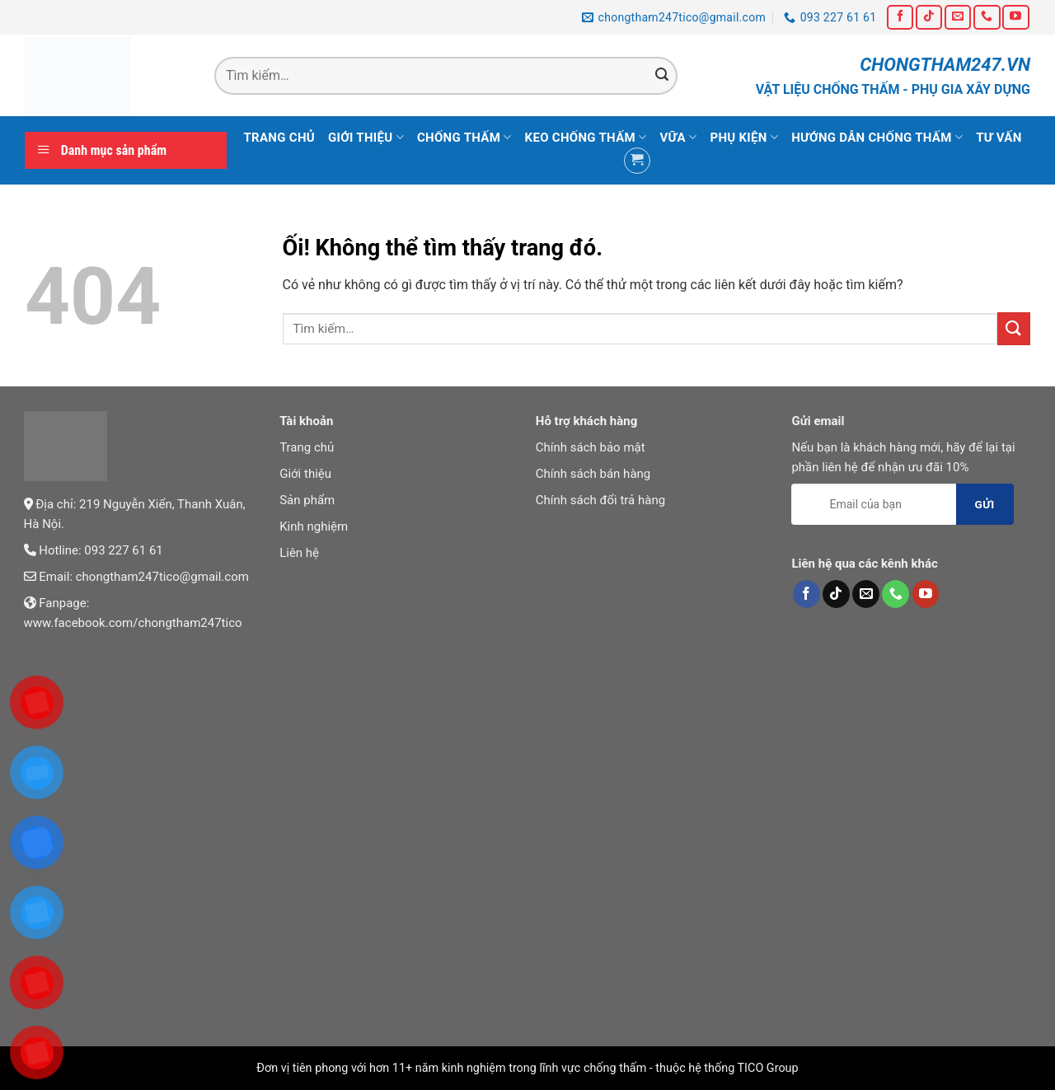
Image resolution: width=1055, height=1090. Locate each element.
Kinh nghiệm (313, 526)
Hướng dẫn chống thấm (877, 137)
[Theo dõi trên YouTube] (1015, 17)
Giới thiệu (366, 137)
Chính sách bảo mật (590, 447)
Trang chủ (279, 137)
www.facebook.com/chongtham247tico (133, 622)
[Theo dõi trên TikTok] (929, 17)
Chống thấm (464, 137)
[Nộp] (663, 76)
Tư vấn (998, 137)
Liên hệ (299, 552)
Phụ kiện (744, 137)
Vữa (677, 137)
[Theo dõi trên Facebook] (900, 17)
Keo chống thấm (586, 137)
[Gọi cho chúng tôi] (986, 17)
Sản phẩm (307, 500)
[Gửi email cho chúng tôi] (958, 17)
